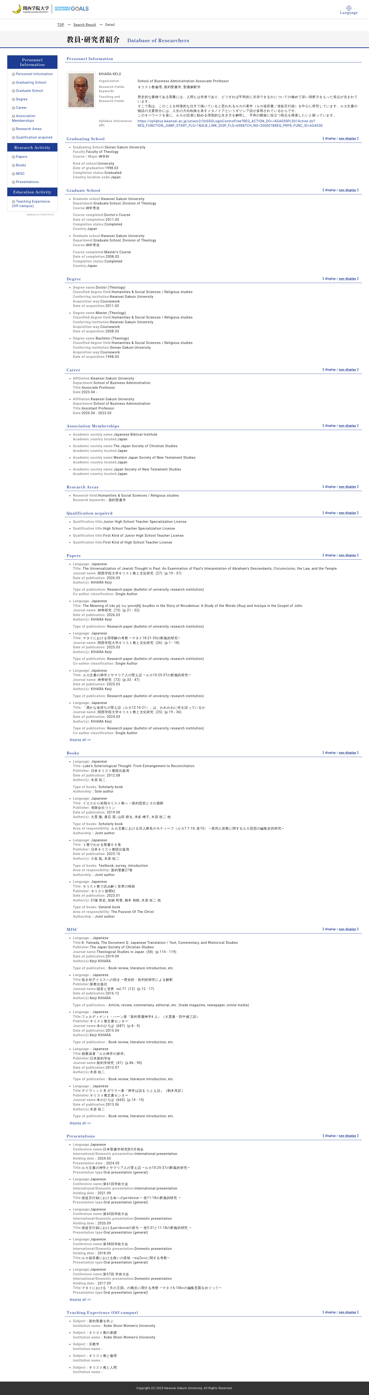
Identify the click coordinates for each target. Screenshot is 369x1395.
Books (21, 165)
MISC (20, 174)
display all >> (80, 740)
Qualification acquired (34, 137)
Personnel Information (34, 74)
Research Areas (29, 129)
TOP (60, 25)
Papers (22, 157)
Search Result (84, 25)
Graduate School (29, 91)
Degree (22, 99)
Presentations (27, 182)
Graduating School (31, 82)
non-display (347, 138)
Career (21, 108)
